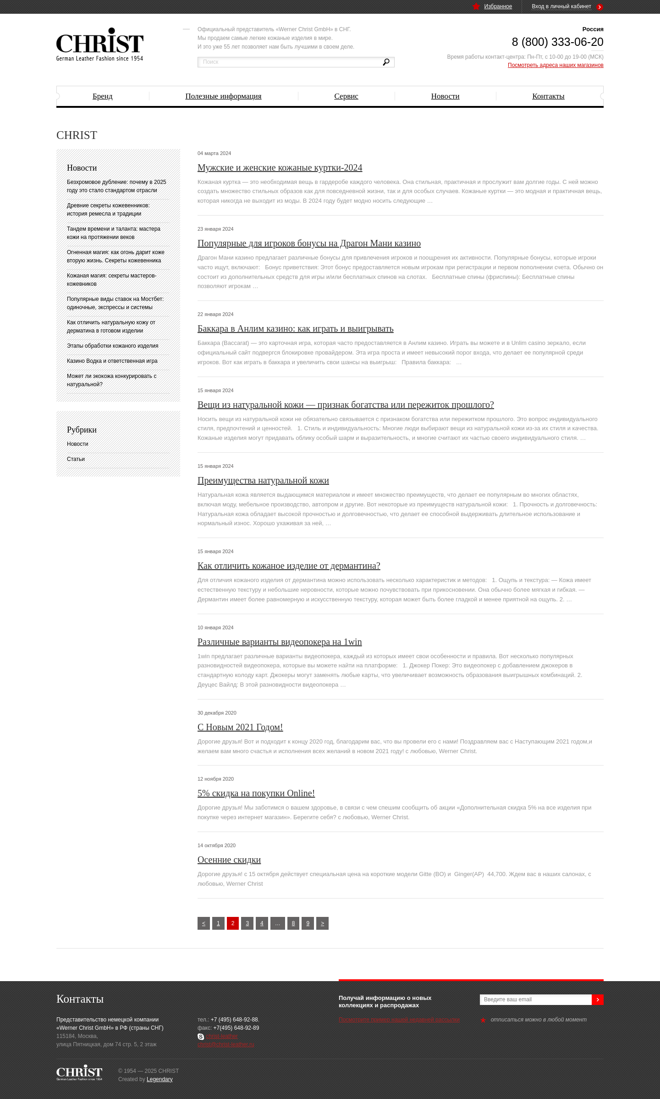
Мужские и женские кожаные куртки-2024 (280, 167)
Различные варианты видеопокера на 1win (280, 642)
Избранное (492, 6)
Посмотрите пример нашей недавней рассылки (399, 1019)
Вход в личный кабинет (561, 6)
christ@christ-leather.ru (226, 1044)
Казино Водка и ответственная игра (112, 361)
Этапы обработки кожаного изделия (113, 346)
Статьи (76, 459)
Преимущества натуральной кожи (263, 480)
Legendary (160, 1079)
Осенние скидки (229, 860)
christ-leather (221, 1036)
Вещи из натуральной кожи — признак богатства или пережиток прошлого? (346, 405)
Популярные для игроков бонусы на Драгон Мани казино (309, 243)
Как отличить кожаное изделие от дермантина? (289, 566)
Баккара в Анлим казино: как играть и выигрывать (296, 328)
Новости (77, 444)
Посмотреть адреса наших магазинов (556, 65)
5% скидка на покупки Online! (256, 793)
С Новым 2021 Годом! (240, 727)
